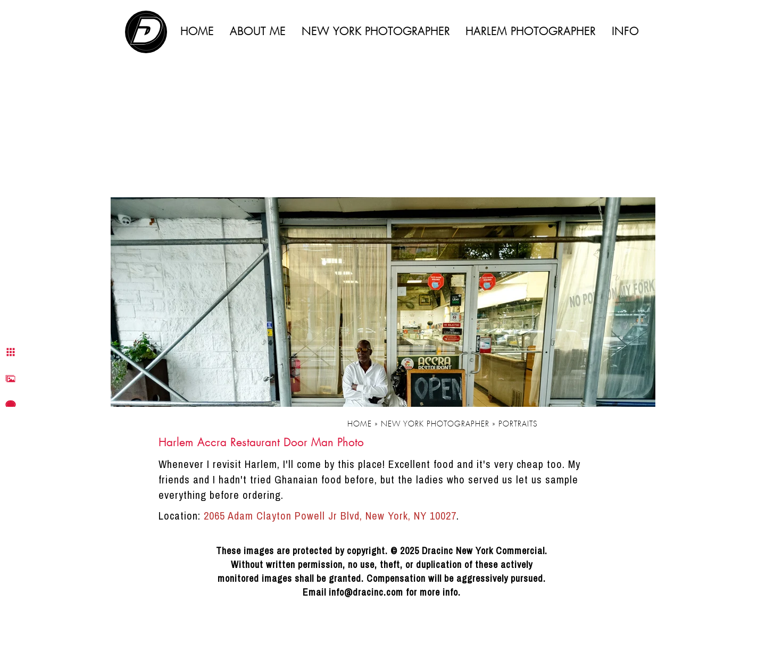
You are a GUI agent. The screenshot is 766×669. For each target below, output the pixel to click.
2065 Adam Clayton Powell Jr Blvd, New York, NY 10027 (330, 515)
